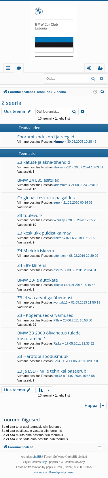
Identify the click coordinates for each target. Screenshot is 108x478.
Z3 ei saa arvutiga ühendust (45, 297)
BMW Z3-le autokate (37, 280)
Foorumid (20, 68)
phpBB (37, 456)
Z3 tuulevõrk (30, 215)
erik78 (58, 375)
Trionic (58, 285)
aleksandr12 (62, 167)
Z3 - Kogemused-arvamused (45, 315)
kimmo (59, 141)
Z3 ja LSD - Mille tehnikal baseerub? (52, 371)
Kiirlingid (9, 68)
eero (57, 202)
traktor (58, 238)
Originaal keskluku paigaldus (46, 197)
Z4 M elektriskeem (35, 250)
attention (60, 255)
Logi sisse (14, 77)
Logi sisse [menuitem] (90, 68)
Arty (44, 462)
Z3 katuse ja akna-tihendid (43, 162)
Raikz (58, 343)
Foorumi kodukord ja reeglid (45, 137)
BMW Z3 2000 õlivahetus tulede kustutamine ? (49, 335)
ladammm (60, 185)
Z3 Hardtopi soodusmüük (43, 356)
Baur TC (59, 361)
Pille (57, 320)
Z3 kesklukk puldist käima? (44, 233)
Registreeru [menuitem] (101, 68)
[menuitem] (102, 92)
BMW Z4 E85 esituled (38, 180)
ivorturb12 (61, 302)
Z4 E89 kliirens (31, 265)
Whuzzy (59, 220)
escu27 (59, 270)
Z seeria (11, 103)
